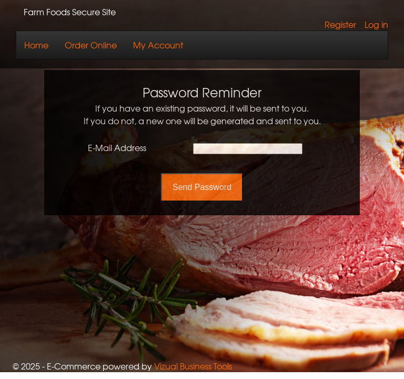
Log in (376, 24)
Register (340, 24)
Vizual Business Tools (193, 366)
